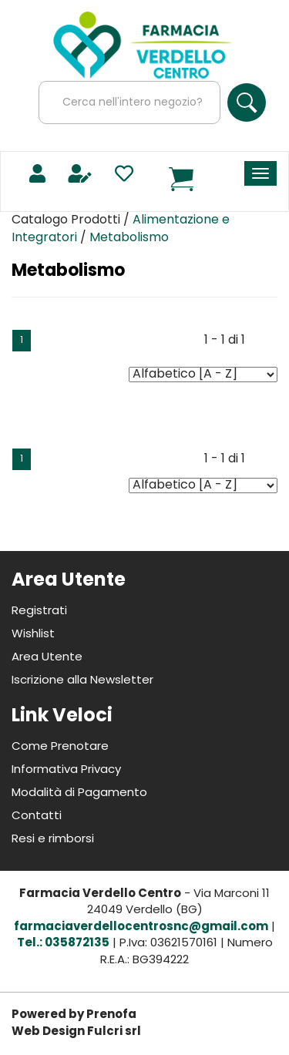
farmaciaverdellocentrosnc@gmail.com (141, 927)
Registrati (39, 611)
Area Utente (47, 658)
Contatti (37, 816)
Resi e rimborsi (53, 839)
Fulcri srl (114, 1032)
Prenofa (111, 1015)
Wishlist (33, 634)
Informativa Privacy (66, 770)
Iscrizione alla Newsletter (82, 681)
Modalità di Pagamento (79, 793)
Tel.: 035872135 (63, 943)
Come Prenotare (60, 747)
